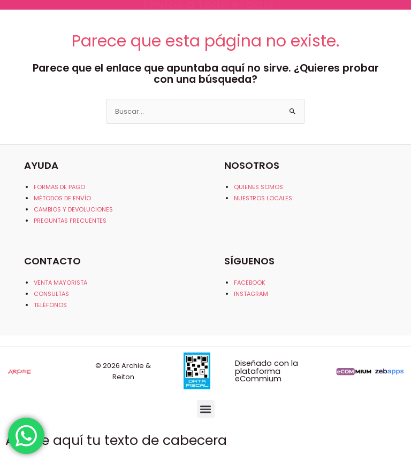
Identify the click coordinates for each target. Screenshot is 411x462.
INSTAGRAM (251, 293)
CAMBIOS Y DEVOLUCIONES (73, 209)
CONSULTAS (51, 293)
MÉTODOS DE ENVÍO (62, 198)
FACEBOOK (249, 282)
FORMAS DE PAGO (59, 187)
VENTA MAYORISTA (60, 282)
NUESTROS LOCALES (263, 198)
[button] (206, 409)
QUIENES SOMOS (258, 187)
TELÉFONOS (50, 305)
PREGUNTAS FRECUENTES (70, 220)
